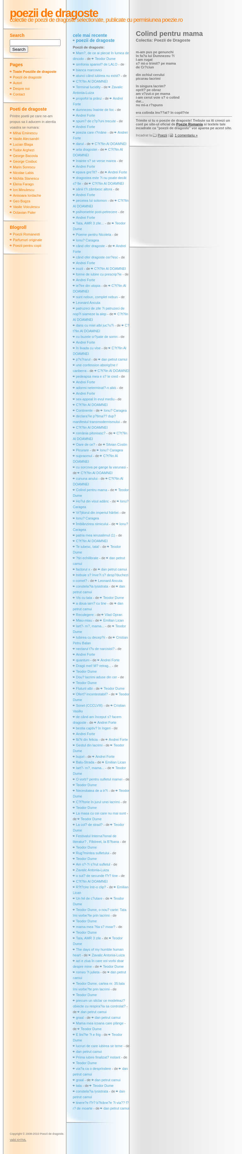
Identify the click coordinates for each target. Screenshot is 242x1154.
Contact (19, 94)
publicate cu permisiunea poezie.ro (143, 20)
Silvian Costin (116, 444)
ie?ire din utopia (88, 285)
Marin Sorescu (24, 167)
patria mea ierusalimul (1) (95, 535)
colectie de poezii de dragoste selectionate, (57, 20)
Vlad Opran (113, 615)
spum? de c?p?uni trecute (96, 121)
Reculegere (85, 615)
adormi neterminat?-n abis (96, 388)
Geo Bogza (21, 201)
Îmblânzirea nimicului (92, 524)
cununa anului (87, 478)
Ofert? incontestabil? (92, 694)
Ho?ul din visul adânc (92, 501)
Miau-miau (84, 620)
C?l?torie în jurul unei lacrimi (98, 802)
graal (80, 1017)
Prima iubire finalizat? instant (98, 1057)
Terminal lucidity (88, 87)
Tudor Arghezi (23, 150)
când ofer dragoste (91, 246)
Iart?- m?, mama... (90, 626)
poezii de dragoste (95, 40)
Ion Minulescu (23, 190)
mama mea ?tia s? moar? (96, 927)
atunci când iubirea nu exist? (98, 76)
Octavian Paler (24, 212)
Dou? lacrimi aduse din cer (96, 677)
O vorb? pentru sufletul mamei (99, 779)
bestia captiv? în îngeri (93, 728)
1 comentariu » (186, 135)
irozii (79, 268)
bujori (80, 756)
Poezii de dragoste (54, 13)
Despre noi (21, 88)
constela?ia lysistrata (92, 586)
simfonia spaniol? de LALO (96, 64)
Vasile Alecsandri (26, 139)
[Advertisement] (189, 197)
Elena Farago (23, 184)
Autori (17, 83)
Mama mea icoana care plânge (100, 1023)
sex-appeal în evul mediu (95, 399)
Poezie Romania (189, 124)
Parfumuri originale (27, 240)
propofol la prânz (89, 98)
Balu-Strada (85, 762)
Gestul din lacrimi (89, 745)
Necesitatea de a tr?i (92, 790)
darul (80, 144)
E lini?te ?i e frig (88, 1034)
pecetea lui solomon (91, 200)
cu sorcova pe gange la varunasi (101, 467)
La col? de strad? (89, 824)
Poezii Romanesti (26, 234)
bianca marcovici (89, 70)
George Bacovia (25, 156)
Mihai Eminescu (25, 133)
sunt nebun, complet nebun (97, 297)
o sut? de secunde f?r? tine (97, 876)
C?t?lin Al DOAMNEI (92, 81)
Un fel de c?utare (89, 898)
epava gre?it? (86, 172)
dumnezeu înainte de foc (95, 110)
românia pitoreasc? (91, 433)
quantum (82, 660)
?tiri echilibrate (87, 558)
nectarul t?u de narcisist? (95, 649)
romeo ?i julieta (88, 972)
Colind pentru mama (91, 490)
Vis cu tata (84, 598)
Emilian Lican (113, 620)
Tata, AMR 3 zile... (90, 223)
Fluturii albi (84, 688)
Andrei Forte (85, 115)
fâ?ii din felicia (87, 739)
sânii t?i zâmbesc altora (94, 189)
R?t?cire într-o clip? (91, 887)
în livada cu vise (88, 348)
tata (79, 1085)
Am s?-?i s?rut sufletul (93, 864)
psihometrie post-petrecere (96, 212)
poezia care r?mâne (91, 132)
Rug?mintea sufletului (92, 853)
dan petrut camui (114, 359)
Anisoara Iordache (27, 195)
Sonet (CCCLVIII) (89, 705)
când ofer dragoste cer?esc (97, 257)
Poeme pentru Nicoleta (93, 234)
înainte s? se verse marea (96, 161)
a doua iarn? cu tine (91, 603)
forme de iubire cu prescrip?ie (99, 274)
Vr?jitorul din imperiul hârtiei (97, 512)
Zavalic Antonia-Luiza (92, 870)
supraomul (84, 456)
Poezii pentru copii (27, 245)
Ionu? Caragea (87, 240)
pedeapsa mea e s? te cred (97, 376)
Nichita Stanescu (26, 178)
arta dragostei (86, 149)
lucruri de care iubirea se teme (99, 1046)
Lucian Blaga (23, 144)
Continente (84, 410)
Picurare (82, 450)
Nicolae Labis (23, 173)
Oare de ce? (85, 444)
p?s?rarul (83, 359)
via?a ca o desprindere (93, 1068)
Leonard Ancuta (88, 302)
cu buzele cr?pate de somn (97, 337)
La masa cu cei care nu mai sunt (101, 813)
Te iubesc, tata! (87, 546)
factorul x (83, 569)
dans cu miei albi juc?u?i (95, 325)
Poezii (162, 135)
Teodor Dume (105, 59)
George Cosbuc (25, 161)
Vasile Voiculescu (26, 207)
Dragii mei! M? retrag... (93, 666)
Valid (18, 1139)
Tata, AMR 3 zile (88, 938)
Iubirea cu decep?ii (90, 637)
